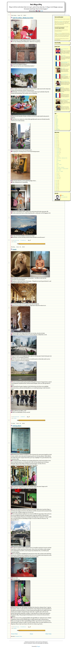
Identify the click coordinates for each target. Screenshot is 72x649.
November (58, 149)
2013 (56, 147)
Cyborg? (57, 163)
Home (31, 634)
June (57, 156)
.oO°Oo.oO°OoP (63, 55)
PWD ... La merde (58, 164)
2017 (56, 141)
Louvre (14, 249)
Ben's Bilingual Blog (36, 4)
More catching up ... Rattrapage (65, 99)
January (58, 178)
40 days (57, 115)
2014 (56, 145)
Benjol (62, 195)
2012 (56, 180)
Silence (62, 105)
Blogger (38, 646)
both (42, 11)
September (58, 152)
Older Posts (48, 634)
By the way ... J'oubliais (59, 171)
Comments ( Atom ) (18, 636)
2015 (56, 144)
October (58, 151)
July (57, 155)
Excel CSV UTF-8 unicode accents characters (64, 74)
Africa (56, 116)
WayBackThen (58, 129)
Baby (56, 117)
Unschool (57, 128)
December (58, 148)
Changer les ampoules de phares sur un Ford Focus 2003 (65, 62)
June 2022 (62, 87)
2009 (56, 184)
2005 (56, 190)
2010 (56, 183)
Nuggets (57, 122)
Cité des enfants (17, 426)
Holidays (15, 241)
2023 (56, 134)
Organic (57, 123)
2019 (56, 138)
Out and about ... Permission (60, 167)
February (58, 177)
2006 (56, 188)
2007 (56, 187)
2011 (56, 181)
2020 (56, 137)
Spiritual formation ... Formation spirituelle (62, 168)
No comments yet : (23, 240)
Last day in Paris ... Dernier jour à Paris (23, 18)
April (57, 174)
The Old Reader (60, 21)
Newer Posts (14, 634)
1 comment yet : (22, 416)
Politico (57, 124)
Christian (62, 93)
